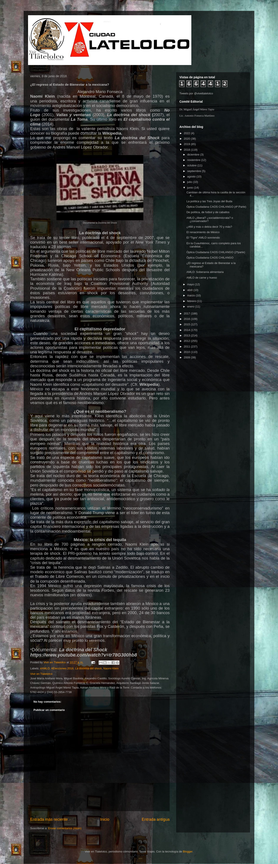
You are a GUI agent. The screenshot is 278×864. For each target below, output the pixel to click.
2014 (187, 330)
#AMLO (45, 668)
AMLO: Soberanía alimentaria (204, 272)
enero (191, 306)
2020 (187, 138)
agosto (192, 176)
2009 (187, 357)
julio (190, 182)
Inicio (104, 819)
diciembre (193, 154)
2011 (187, 346)
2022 (187, 133)
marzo (191, 295)
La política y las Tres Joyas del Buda (209, 201)
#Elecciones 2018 (62, 668)
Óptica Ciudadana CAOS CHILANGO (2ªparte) (215, 252)
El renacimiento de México (202, 232)
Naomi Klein (111, 668)
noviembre (194, 160)
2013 (187, 335)
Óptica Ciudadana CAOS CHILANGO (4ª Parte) (216, 206)
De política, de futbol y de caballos (207, 212)
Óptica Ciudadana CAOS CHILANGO (209, 257)
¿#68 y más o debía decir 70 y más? (209, 226)
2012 (187, 341)
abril (190, 290)
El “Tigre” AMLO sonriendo (203, 237)
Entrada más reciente (49, 819)
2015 (187, 324)
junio (190, 187)
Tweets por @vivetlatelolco (196, 93)
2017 (187, 313)
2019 (187, 144)
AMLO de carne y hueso (201, 277)
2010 (187, 352)
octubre (192, 165)
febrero (192, 301)
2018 (187, 149)
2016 (187, 319)
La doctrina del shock (88, 668)
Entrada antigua (156, 819)
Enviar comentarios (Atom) (64, 828)
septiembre (194, 171)
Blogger (187, 851)
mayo (191, 284)
